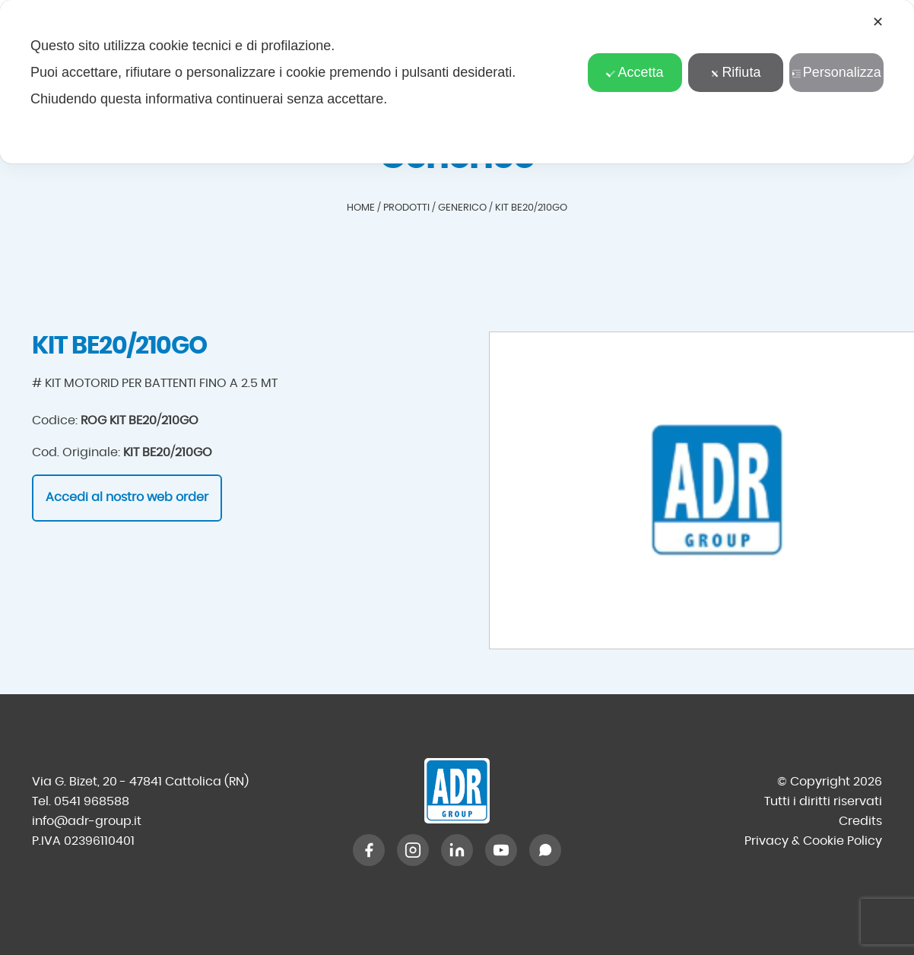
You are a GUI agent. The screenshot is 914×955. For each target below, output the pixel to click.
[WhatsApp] (545, 850)
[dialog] (457, 81)
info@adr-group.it (86, 821)
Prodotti (406, 208)
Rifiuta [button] (735, 72)
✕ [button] (878, 22)
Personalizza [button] (836, 72)
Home (361, 208)
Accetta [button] (634, 72)
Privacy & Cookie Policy (813, 841)
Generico (462, 208)
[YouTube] (501, 850)
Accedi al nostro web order (127, 497)
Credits (860, 821)
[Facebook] (369, 850)
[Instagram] (413, 850)
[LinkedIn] (457, 850)
